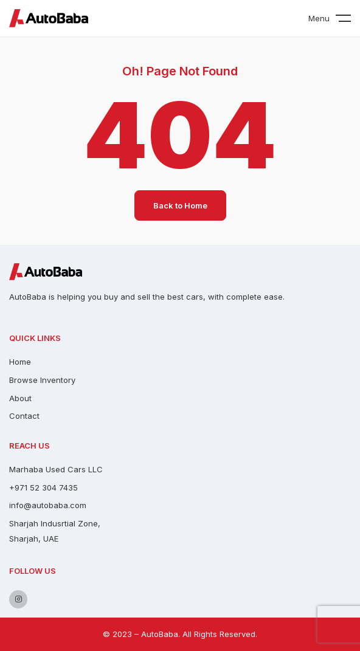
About (20, 398)
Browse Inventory (42, 380)
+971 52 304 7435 (43, 487)
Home (20, 362)
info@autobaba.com (47, 505)
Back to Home (180, 205)
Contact (24, 416)
